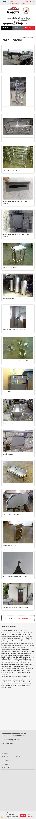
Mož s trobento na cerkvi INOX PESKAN (15, 576)
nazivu (32, 37)
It (9, 1)
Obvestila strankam (9, 768)
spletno (17, 618)
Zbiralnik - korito (7, 423)
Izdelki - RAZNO (12, 34)
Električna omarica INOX (10, 545)
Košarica (27, 28)
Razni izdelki (23, 34)
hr (7, 1)
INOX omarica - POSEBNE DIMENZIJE (15, 330)
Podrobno (5, 28)
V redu (23, 815)
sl (4, 1)
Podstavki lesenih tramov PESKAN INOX (15, 361)
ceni (27, 37)
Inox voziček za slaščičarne (11, 171)
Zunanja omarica (7, 454)
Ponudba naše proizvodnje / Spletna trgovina (16, 757)
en (12, 1)
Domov (3, 34)
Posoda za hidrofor (8, 299)
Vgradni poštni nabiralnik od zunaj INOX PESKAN (15, 202)
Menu (16, 28)
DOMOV (6, 753)
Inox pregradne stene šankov (11, 514)
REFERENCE (7, 760)
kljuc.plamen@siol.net (12, 23)
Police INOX (6, 392)
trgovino (24, 618)
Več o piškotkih (30, 815)
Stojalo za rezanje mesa (9, 268)
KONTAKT (7, 764)
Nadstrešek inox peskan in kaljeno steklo (15, 608)
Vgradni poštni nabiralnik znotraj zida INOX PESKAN (16, 235)
